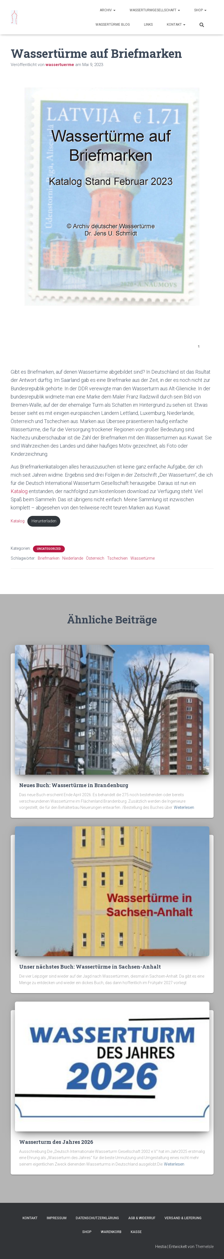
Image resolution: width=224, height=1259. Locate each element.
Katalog (20, 491)
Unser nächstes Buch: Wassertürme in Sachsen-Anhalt (90, 966)
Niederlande (72, 558)
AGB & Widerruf (141, 1218)
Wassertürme (142, 558)
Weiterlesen (184, 807)
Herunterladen (44, 521)
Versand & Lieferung (183, 1218)
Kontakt (176, 25)
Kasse (136, 1232)
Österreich (95, 558)
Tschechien (117, 558)
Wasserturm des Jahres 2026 (56, 1141)
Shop (200, 10)
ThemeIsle (204, 1246)
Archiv (108, 10)
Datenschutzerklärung (97, 1218)
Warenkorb (111, 1232)
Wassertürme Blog (113, 25)
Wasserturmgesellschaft (155, 10)
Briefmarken (48, 558)
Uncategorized (49, 548)
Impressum (56, 1218)
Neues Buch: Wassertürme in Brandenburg (73, 785)
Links (148, 25)
